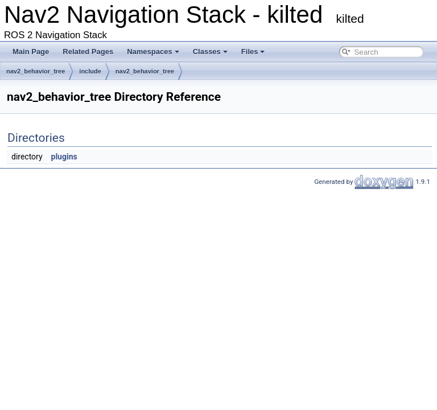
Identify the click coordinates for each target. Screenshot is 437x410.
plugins (64, 156)
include (90, 71)
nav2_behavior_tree (35, 71)
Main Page (31, 51)
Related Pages (88, 51)
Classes (210, 51)
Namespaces (153, 51)
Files (253, 51)
